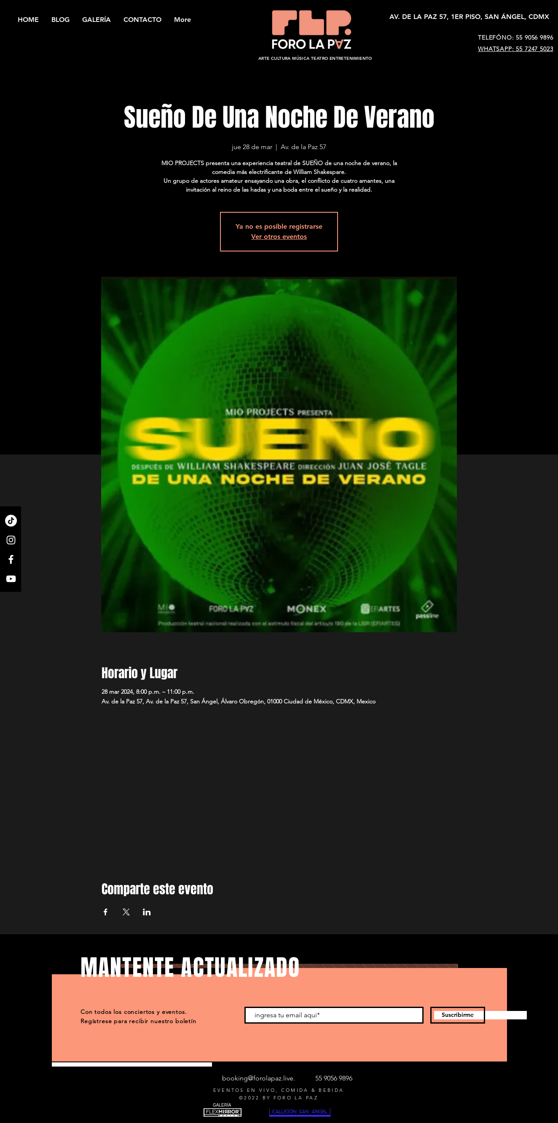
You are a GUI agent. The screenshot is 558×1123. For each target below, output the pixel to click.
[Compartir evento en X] (126, 912)
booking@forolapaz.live (257, 1078)
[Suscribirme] (457, 1015)
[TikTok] (11, 521)
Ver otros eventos (279, 237)
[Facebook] (11, 559)
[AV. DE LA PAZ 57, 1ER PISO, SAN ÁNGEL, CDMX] (469, 16)
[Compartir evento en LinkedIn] (147, 912)
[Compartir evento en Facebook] (106, 912)
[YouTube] (11, 579)
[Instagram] (11, 540)
